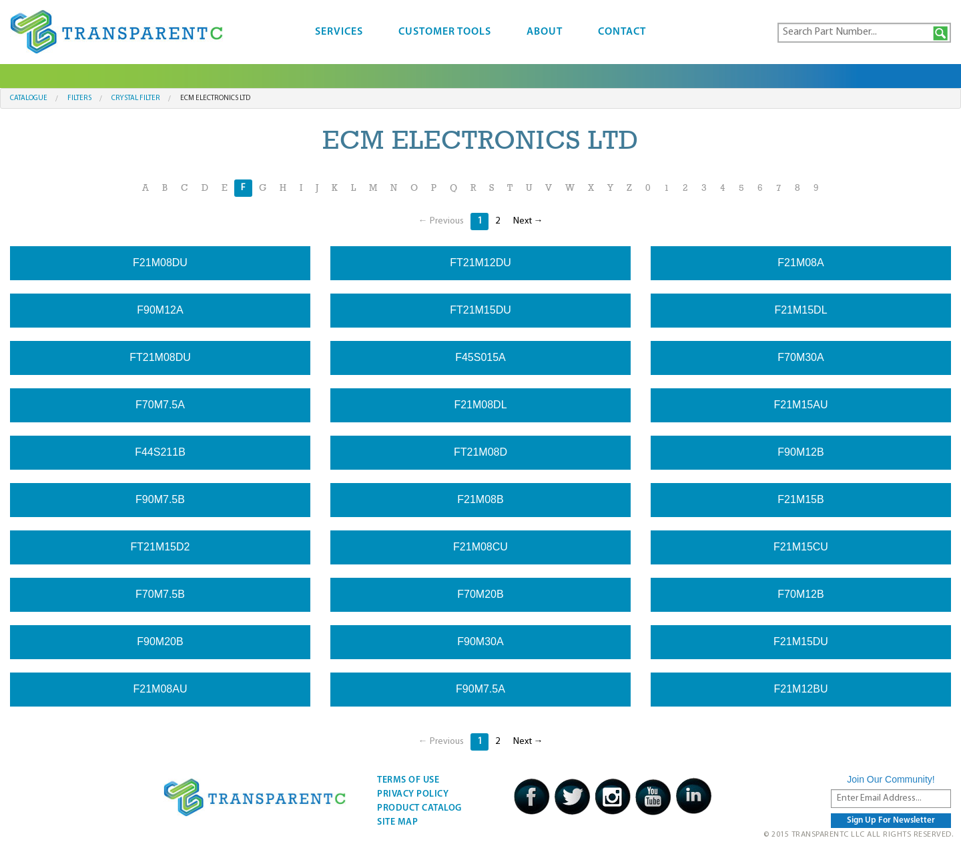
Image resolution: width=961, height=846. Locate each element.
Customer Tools (444, 32)
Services (339, 32)
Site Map (397, 822)
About (545, 32)
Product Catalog (419, 808)
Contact (622, 32)
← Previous (441, 221)
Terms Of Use (408, 780)
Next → (528, 221)
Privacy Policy (412, 794)
